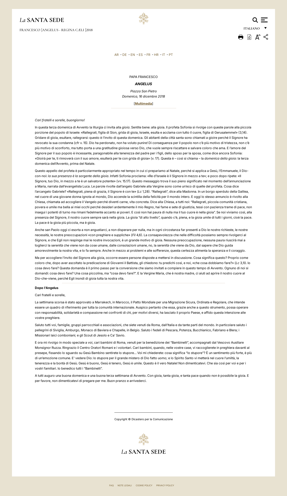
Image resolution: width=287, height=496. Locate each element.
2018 (89, 30)
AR (116, 55)
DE (124, 55)
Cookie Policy (144, 485)
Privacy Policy (165, 485)
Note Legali (125, 485)
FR (148, 55)
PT (171, 55)
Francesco (30, 30)
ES (141, 55)
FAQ (111, 485)
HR (156, 55)
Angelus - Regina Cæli (63, 30)
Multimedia (143, 104)
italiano (252, 29)
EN (133, 55)
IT (163, 55)
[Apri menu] (264, 20)
